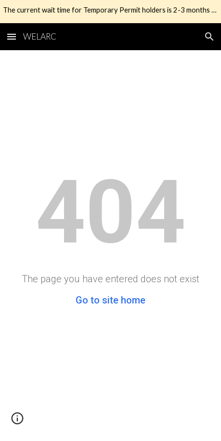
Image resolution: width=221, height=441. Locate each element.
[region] (110, 11)
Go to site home (110, 300)
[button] (11, 36)
